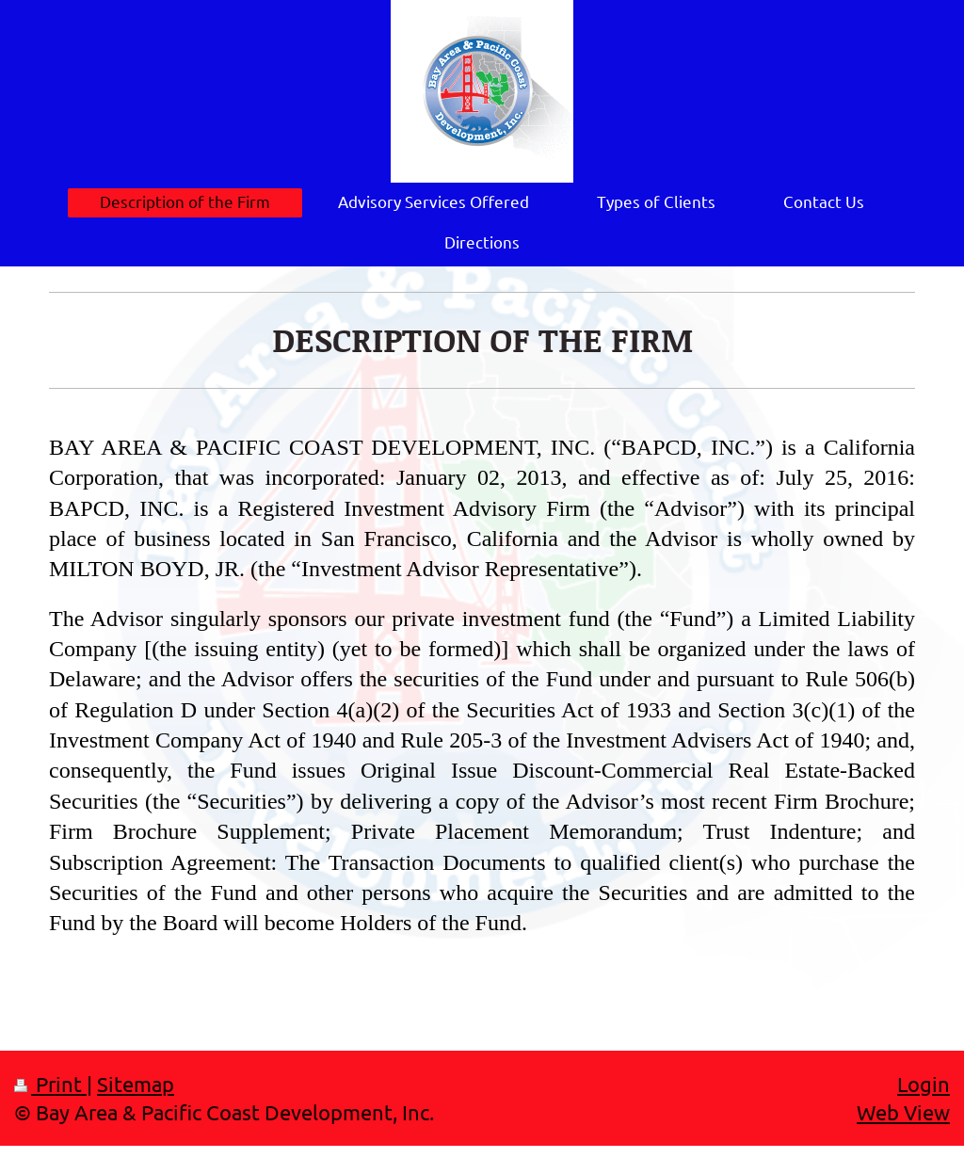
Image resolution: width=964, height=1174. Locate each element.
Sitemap (135, 1083)
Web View (903, 1112)
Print (50, 1083)
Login (923, 1083)
